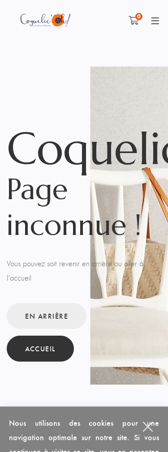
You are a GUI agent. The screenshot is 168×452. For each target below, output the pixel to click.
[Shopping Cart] (134, 20)
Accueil (40, 348)
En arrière (46, 315)
